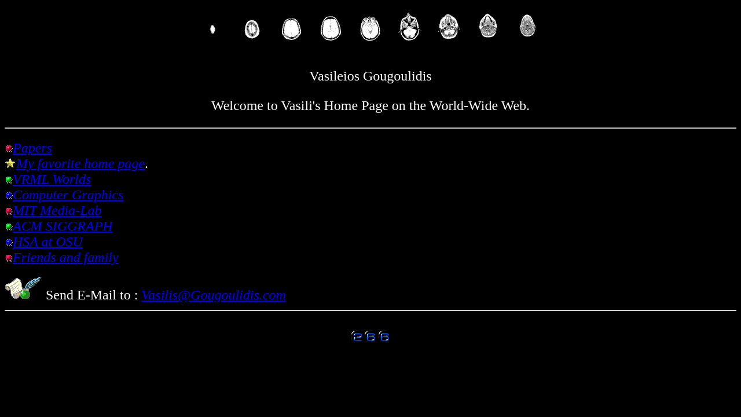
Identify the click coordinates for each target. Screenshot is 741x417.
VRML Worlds (52, 178)
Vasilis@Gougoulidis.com (213, 294)
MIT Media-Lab (57, 210)
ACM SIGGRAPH (63, 225)
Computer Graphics (68, 194)
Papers (32, 147)
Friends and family (66, 257)
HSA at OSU (48, 241)
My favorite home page (80, 163)
